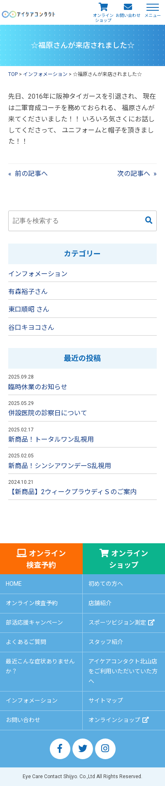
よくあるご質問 (26, 642)
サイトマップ (105, 700)
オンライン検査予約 (46, 559)
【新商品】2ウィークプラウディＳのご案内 (72, 492)
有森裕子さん (28, 292)
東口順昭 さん (28, 309)
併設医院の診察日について (47, 413)
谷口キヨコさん (31, 327)
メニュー (152, 15)
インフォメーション (37, 274)
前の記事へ (31, 174)
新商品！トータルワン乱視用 (51, 439)
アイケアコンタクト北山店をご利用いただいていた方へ (123, 671)
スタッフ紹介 (105, 642)
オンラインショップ (103, 18)
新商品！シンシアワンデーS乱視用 (59, 466)
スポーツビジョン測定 (117, 622)
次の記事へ (133, 174)
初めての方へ (105, 583)
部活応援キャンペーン (34, 622)
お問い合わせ (128, 15)
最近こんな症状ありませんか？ (40, 666)
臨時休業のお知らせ (37, 387)
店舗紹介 (100, 603)
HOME (14, 583)
